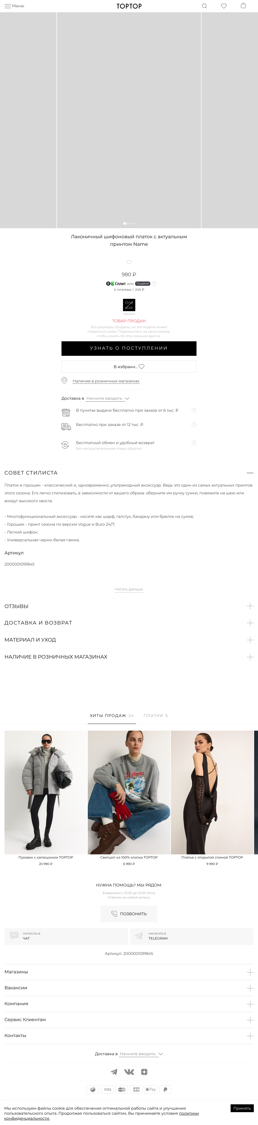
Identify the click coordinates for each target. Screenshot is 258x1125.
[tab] (112, 718)
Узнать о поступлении (129, 348)
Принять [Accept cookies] (242, 1108)
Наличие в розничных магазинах (106, 380)
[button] (124, 223)
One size (129, 305)
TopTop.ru (129, 6)
